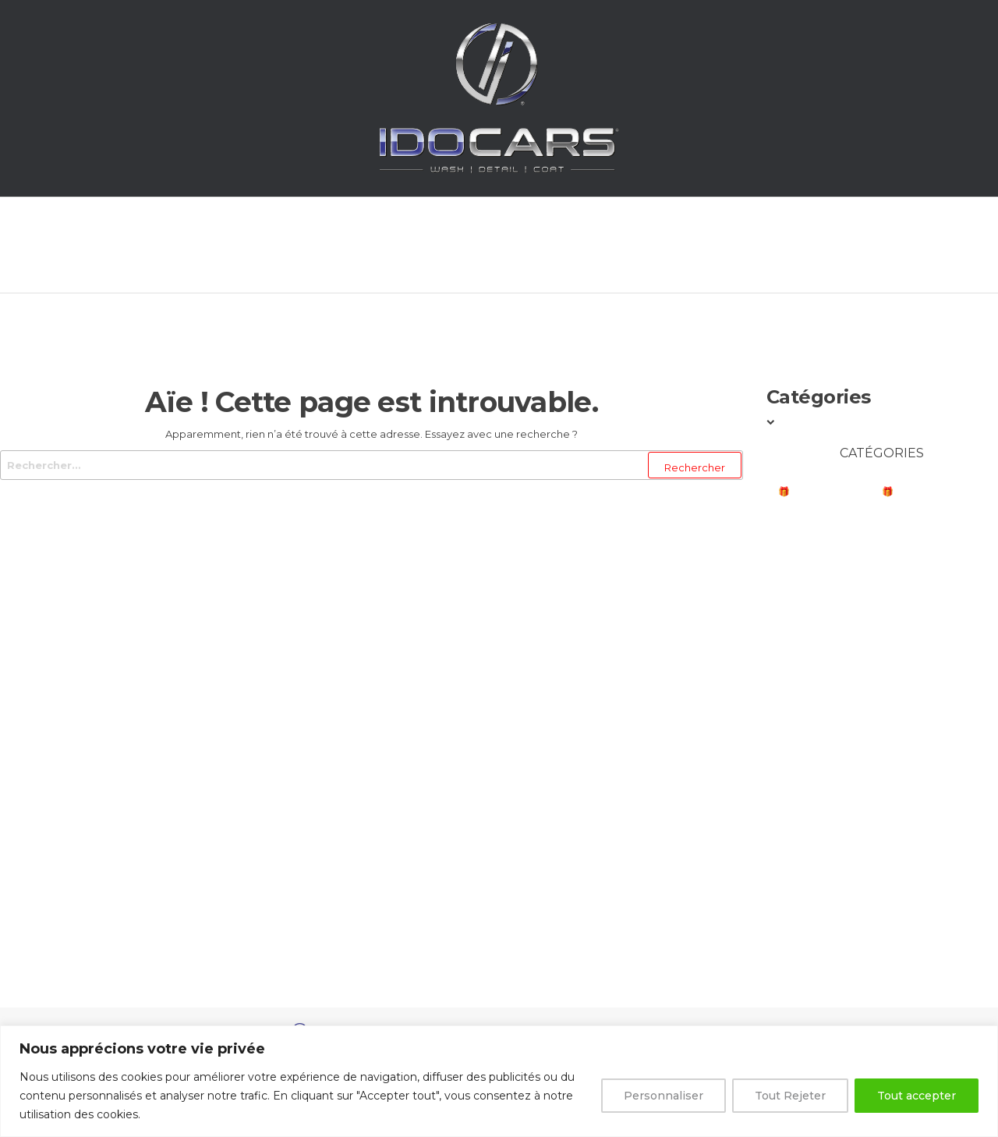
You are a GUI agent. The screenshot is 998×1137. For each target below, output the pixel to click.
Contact (763, 246)
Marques (803, 522)
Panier (654, 246)
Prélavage (808, 587)
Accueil (169, 246)
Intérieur (803, 646)
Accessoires (812, 877)
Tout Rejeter (790, 1096)
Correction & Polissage (844, 713)
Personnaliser (663, 1096)
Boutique (433, 246)
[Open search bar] (853, 243)
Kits (788, 973)
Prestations (296, 246)
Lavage (798, 554)
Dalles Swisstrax (825, 910)
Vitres (794, 811)
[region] (499, 1081)
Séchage (801, 617)
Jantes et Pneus (820, 679)
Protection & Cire (827, 778)
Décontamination (827, 745)
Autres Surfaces (823, 844)
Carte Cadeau (816, 943)
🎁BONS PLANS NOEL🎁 (836, 491)
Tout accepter (916, 1096)
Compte (549, 246)
